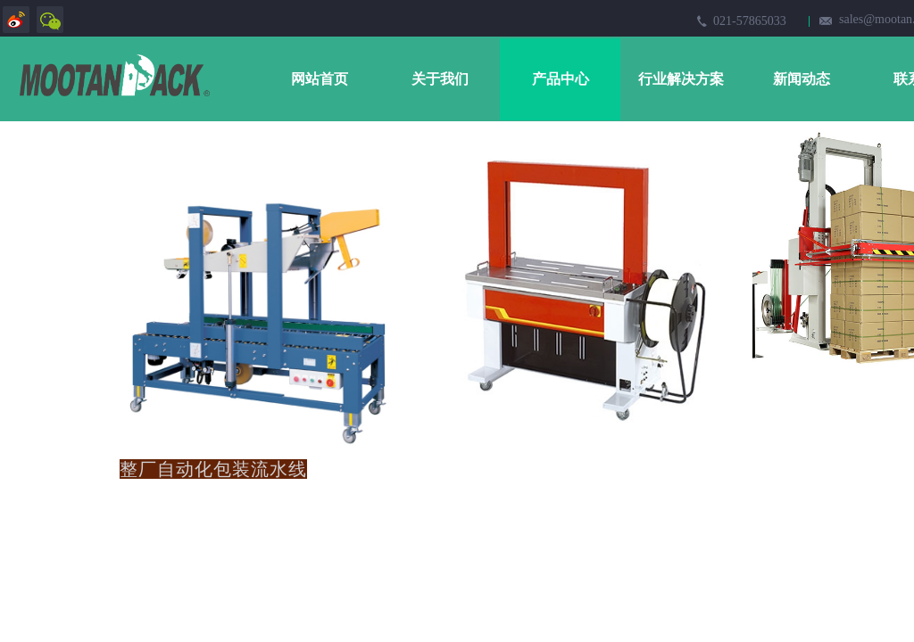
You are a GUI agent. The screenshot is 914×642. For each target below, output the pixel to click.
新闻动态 (801, 78)
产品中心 (560, 78)
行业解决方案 (681, 78)
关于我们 (440, 78)
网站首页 (319, 78)
